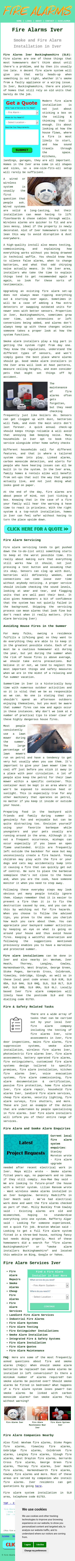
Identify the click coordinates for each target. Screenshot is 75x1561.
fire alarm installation (38, 1069)
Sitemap (5, 1536)
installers (11, 272)
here (38, 1486)
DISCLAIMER (64, 21)
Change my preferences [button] (35, 1550)
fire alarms (55, 491)
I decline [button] (40, 1544)
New (14, 1536)
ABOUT (39, 21)
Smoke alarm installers (21, 341)
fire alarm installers (55, 1113)
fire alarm (50, 291)
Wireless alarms (15, 222)
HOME (19, 21)
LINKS (28, 21)
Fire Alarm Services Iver (32, 1263)
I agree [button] (27, 1544)
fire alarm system (49, 70)
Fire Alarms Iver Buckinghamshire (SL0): (37, 54)
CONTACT (49, 21)
